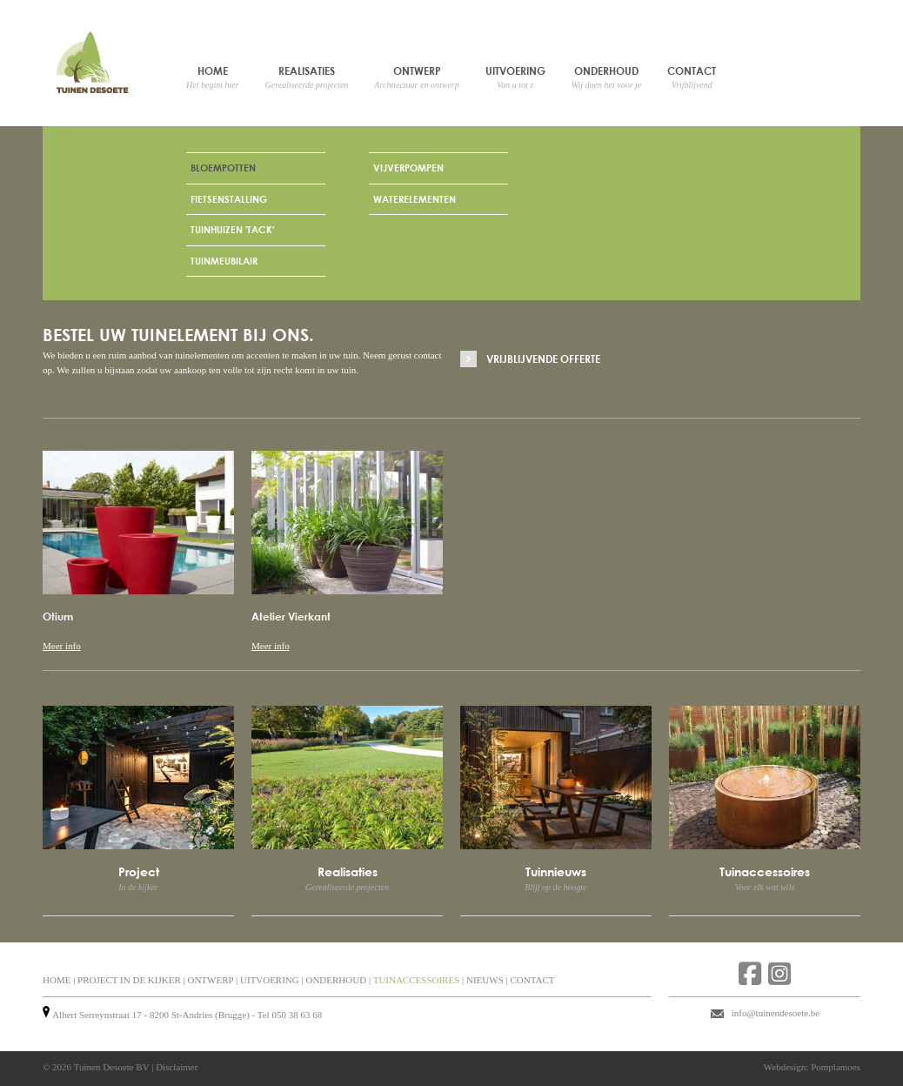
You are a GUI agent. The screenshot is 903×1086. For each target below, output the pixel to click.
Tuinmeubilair (224, 260)
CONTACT (532, 980)
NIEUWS (485, 980)
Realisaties (307, 77)
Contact (691, 77)
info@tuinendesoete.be (775, 1013)
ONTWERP (210, 980)
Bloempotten (223, 167)
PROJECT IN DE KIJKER (129, 980)
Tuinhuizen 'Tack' (232, 229)
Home (212, 77)
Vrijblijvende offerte (543, 358)
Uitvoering (515, 77)
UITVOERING (269, 980)
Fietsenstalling (229, 198)
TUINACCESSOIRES (416, 980)
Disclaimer (176, 1067)
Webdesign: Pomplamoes (812, 1067)
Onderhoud (607, 77)
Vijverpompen (408, 167)
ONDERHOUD (335, 980)
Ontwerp (416, 77)
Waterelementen (414, 198)
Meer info (62, 645)
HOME (56, 980)
